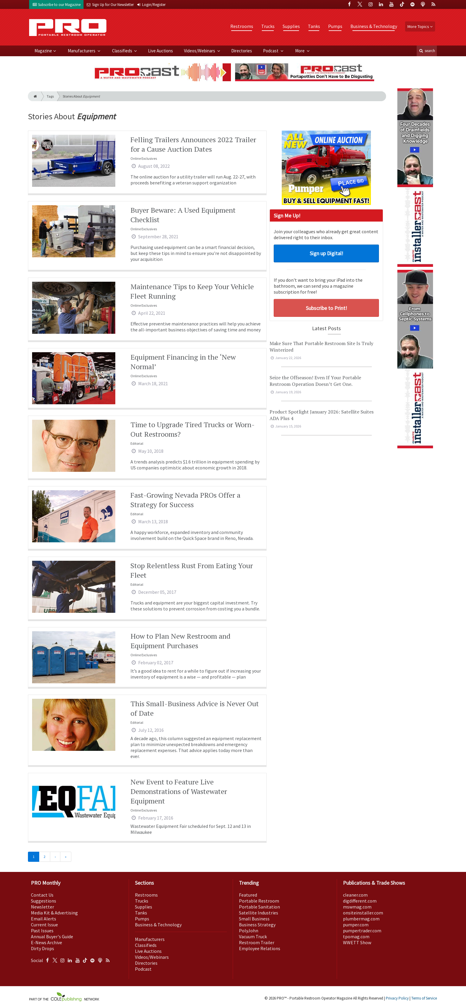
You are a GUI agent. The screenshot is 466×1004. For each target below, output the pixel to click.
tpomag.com (356, 936)
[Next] (55, 857)
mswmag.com (357, 907)
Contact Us (42, 895)
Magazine (43, 51)
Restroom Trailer (256, 942)
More (300, 51)
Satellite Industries (258, 913)
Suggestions (43, 901)
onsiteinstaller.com (363, 913)
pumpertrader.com (362, 930)
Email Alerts (43, 919)
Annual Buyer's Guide (52, 936)
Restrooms (241, 26)
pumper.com (356, 925)
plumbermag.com (361, 919)
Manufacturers (82, 51)
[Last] (65, 857)
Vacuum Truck (253, 936)
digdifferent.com (360, 901)
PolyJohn (248, 930)
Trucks (268, 26)
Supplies (291, 26)
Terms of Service (424, 998)
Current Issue (44, 925)
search (426, 50)
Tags (50, 96)
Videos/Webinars (200, 51)
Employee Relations (259, 948)
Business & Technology (373, 26)
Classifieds (122, 51)
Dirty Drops (42, 948)
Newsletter (42, 907)
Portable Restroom (259, 901)
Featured (248, 895)
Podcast (271, 51)
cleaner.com (355, 895)
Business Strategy (257, 925)
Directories (241, 51)
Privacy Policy (397, 998)
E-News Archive (46, 942)
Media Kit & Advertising (54, 913)
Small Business (254, 919)
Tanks (314, 26)
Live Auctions (160, 51)
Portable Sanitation (259, 907)
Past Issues (42, 930)
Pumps (335, 26)
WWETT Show (357, 942)
